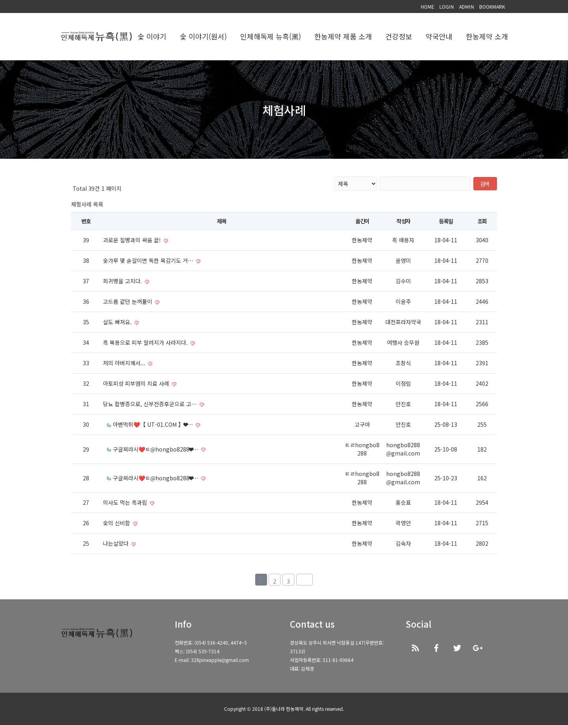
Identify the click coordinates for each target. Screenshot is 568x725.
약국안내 (439, 37)
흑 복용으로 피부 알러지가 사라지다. (146, 342)
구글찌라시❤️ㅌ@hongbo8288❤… (156, 449)
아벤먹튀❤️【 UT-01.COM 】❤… (153, 424)
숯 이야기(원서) (203, 37)
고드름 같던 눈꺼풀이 (128, 301)
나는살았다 (116, 543)
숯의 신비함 (117, 523)
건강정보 (398, 37)
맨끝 (304, 580)
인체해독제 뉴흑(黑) (270, 37)
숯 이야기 (152, 37)
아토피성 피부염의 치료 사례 (137, 383)
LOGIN (446, 6)
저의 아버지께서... (125, 363)
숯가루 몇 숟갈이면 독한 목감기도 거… (149, 260)
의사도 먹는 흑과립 (126, 502)
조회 (482, 221)
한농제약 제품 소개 (343, 37)
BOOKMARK (492, 6)
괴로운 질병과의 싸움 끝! (133, 240)
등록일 (446, 221)
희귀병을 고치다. (123, 281)
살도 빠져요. (118, 322)
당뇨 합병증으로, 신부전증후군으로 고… (150, 404)
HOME (427, 6)
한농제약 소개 (487, 37)
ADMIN (466, 6)
